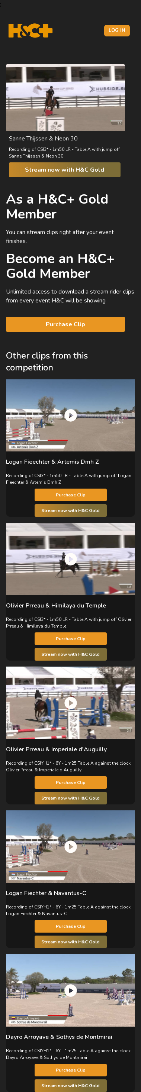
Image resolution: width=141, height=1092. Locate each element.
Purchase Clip (65, 324)
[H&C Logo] (30, 30)
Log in (117, 30)
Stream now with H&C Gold (64, 170)
